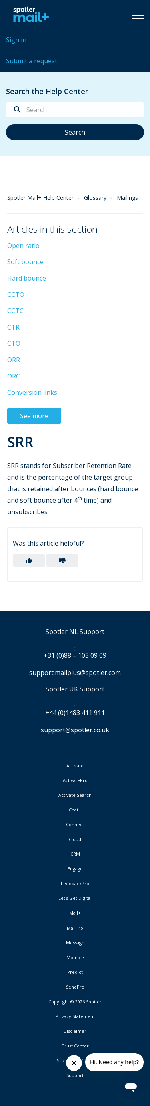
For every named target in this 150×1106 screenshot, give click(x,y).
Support (75, 1075)
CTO (13, 343)
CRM (75, 854)
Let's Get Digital (75, 898)
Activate (75, 765)
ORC (13, 376)
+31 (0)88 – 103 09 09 (75, 655)
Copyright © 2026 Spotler (75, 1001)
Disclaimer (75, 1031)
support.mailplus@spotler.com (75, 672)
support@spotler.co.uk (75, 730)
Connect (75, 824)
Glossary (95, 197)
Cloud (75, 839)
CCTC (15, 310)
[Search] (75, 110)
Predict (75, 972)
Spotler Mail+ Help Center (40, 197)
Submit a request (31, 61)
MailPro (75, 928)
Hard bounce (26, 278)
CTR (13, 327)
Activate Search (75, 795)
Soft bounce (25, 261)
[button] (138, 15)
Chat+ (75, 810)
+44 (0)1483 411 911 (75, 713)
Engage (75, 868)
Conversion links (32, 392)
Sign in (16, 39)
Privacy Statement (75, 1016)
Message (75, 942)
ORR (13, 359)
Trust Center (75, 1046)
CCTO (15, 294)
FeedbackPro (75, 883)
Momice (75, 957)
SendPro (75, 987)
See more (34, 416)
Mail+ (75, 913)
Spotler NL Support (75, 632)
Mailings (127, 197)
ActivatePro (75, 780)
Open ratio (23, 245)
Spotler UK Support (75, 689)
